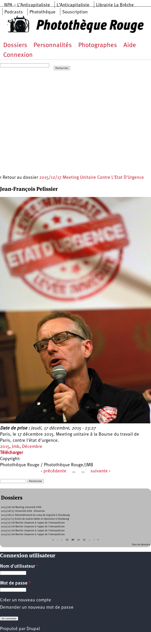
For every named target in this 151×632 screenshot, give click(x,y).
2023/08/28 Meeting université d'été (21, 507)
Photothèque (42, 12)
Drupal (33, 629)
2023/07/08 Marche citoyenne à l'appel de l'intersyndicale (33, 523)
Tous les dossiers (141, 544)
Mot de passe (15, 583)
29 (67, 539)
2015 (4, 446)
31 (78, 539)
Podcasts (13, 12)
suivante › (100, 471)
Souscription (75, 12)
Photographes (97, 45)
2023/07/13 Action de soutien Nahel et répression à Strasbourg (35, 519)
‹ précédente (53, 471)
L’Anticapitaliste (73, 5)
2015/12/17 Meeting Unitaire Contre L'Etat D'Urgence (91, 177)
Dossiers (15, 45)
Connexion (18, 55)
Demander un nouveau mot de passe (36, 607)
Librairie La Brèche (115, 5)
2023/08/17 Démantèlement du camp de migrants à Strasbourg (35, 515)
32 (84, 539)
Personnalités (52, 45)
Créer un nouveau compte (25, 600)
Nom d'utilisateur (19, 566)
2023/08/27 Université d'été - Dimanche (23, 511)
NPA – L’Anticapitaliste (27, 5)
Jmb (16, 446)
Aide (129, 45)
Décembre (32, 446)
